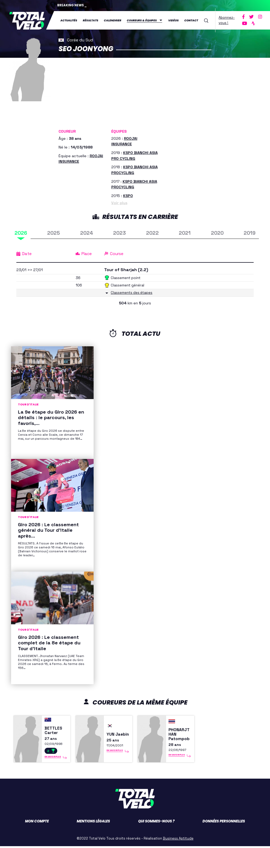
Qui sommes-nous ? (156, 823)
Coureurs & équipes (142, 20)
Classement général (128, 284)
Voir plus (119, 202)
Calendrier (112, 20)
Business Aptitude (178, 840)
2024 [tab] (86, 232)
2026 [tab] (21, 232)
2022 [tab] (152, 232)
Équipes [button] (119, 130)
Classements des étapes (133, 292)
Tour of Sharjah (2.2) (127, 269)
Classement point (126, 277)
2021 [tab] (185, 232)
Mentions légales (93, 823)
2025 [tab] (53, 232)
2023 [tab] (119, 232)
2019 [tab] (249, 232)
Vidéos (173, 20)
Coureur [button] (67, 130)
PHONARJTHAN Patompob (180, 735)
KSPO (128, 195)
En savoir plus (53, 758)
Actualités (68, 20)
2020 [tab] (217, 232)
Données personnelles (223, 823)
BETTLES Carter (54, 732)
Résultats (90, 20)
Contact (191, 20)
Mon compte (37, 823)
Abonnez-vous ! (227, 20)
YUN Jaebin (114, 735)
